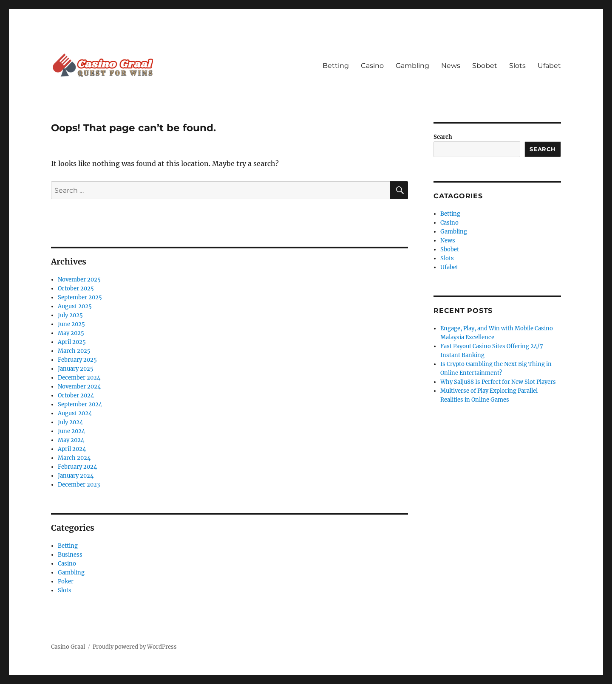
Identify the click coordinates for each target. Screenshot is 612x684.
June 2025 (71, 324)
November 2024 (79, 386)
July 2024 (70, 422)
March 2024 (74, 458)
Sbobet (484, 66)
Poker (66, 581)
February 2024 (77, 466)
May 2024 (71, 440)
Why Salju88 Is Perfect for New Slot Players (498, 382)
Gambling (412, 66)
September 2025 (80, 297)
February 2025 (77, 359)
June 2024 (71, 431)
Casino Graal (68, 646)
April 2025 (72, 342)
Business (70, 554)
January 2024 (76, 475)
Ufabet (549, 66)
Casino (372, 66)
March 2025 (74, 351)
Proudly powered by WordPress (135, 646)
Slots (517, 66)
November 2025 (79, 279)
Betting (336, 66)
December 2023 (79, 484)
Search (443, 137)
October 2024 (76, 395)
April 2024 (72, 449)
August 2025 (75, 306)
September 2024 (80, 404)
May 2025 (71, 333)
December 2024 (79, 377)
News (450, 66)
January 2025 (76, 368)
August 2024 (75, 413)
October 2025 (76, 288)
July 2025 (70, 315)
